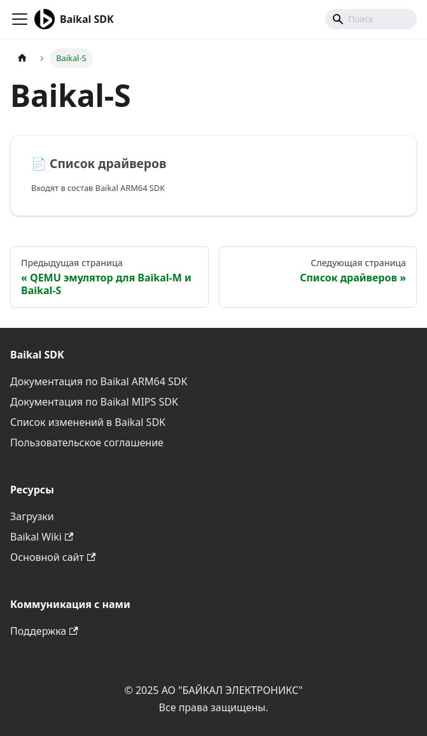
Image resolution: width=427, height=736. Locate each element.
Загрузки (32, 516)
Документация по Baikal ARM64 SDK (98, 381)
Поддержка (44, 631)
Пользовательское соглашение (87, 442)
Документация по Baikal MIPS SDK (94, 402)
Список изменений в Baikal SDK (87, 422)
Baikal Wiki (41, 537)
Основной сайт (52, 557)
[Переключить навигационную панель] (19, 19)
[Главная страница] (22, 58)
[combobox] (371, 19)
